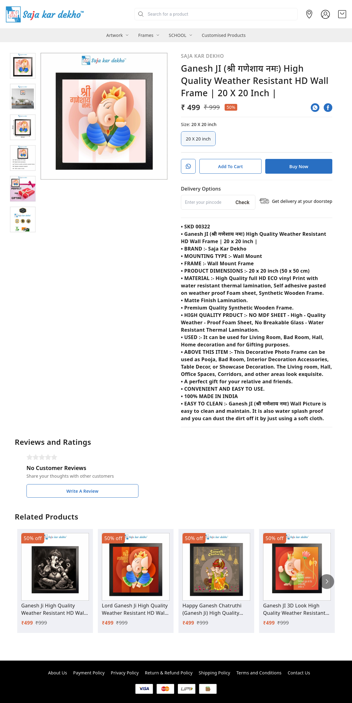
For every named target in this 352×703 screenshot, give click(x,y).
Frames (145, 35)
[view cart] (342, 14)
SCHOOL (177, 35)
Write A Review (82, 491)
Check (242, 202)
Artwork (114, 35)
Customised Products (224, 35)
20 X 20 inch (198, 139)
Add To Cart (230, 166)
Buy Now (298, 166)
